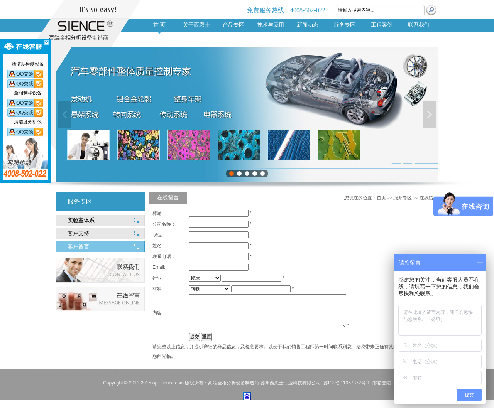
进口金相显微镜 (159, 375)
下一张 (429, 114)
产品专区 (233, 25)
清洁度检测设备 (190, 375)
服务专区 (344, 25)
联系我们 (419, 25)
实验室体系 (81, 220)
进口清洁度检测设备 (66, 375)
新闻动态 (307, 25)
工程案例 (381, 25)
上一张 (64, 114)
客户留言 (78, 247)
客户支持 (78, 233)
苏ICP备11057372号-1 (346, 383)
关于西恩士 (196, 25)
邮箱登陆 (381, 383)
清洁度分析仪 (99, 375)
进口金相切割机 (128, 375)
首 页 (159, 25)
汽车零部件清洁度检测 (25, 375)
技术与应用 (270, 25)
